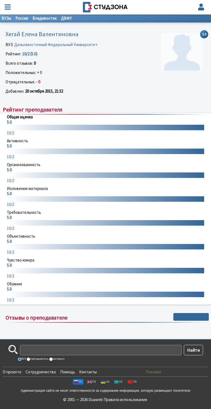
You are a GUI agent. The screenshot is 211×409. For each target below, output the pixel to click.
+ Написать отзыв (191, 316)
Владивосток (44, 18)
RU (78, 382)
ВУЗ (23, 358)
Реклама (153, 371)
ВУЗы (6, 18)
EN (91, 382)
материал (58, 358)
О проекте (12, 371)
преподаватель (39, 358)
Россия (21, 18)
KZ (118, 382)
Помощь (67, 371)
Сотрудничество (41, 371)
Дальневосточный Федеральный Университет (56, 44)
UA (105, 382)
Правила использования (125, 399)
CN (132, 382)
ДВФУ (66, 18)
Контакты (88, 371)
